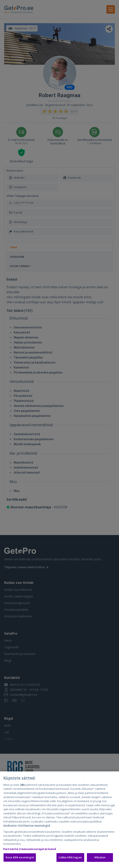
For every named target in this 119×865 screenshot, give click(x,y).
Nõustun (100, 858)
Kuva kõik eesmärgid (20, 858)
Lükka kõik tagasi (70, 858)
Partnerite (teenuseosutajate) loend (29, 850)
